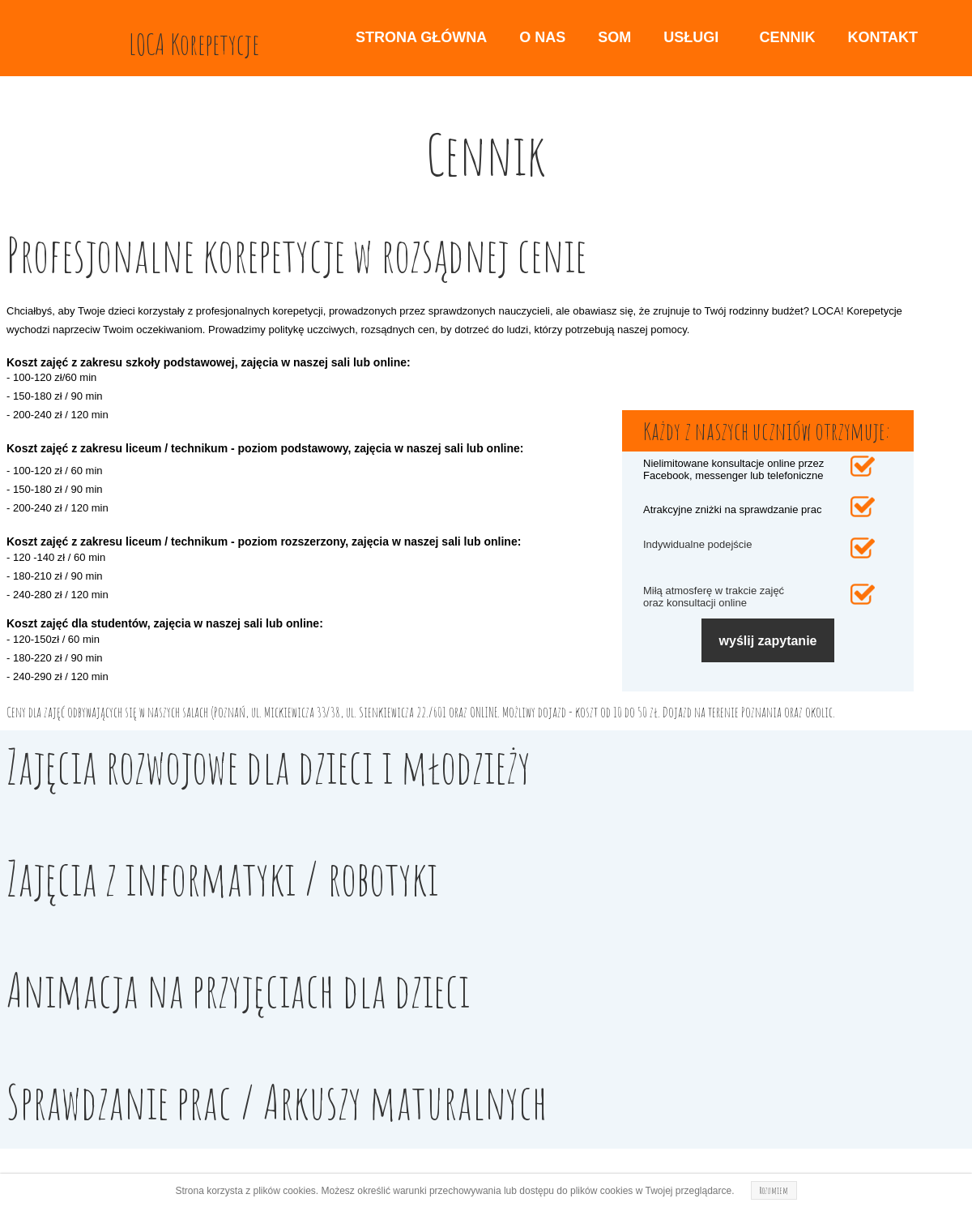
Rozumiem (774, 1190)
